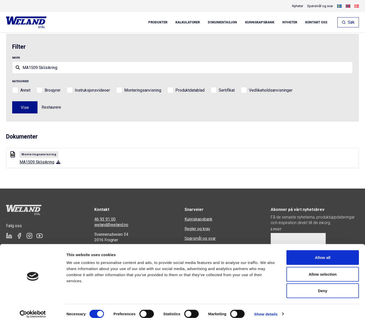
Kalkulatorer (187, 22)
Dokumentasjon (222, 22)
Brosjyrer (53, 90)
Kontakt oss (316, 22)
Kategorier (20, 81)
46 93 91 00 (105, 219)
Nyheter (289, 22)
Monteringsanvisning (142, 90)
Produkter (157, 22)
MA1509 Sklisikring (40, 162)
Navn (16, 57)
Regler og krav (197, 228)
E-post (276, 229)
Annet (25, 90)
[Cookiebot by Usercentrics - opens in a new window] (33, 308)
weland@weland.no (111, 224)
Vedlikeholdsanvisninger (271, 90)
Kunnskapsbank (259, 22)
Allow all (323, 251)
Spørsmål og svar (320, 6)
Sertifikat (227, 90)
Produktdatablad (190, 90)
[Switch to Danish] (356, 6)
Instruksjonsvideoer (92, 90)
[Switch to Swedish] (339, 6)
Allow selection (323, 268)
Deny (322, 284)
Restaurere (51, 107)
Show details (266, 308)
